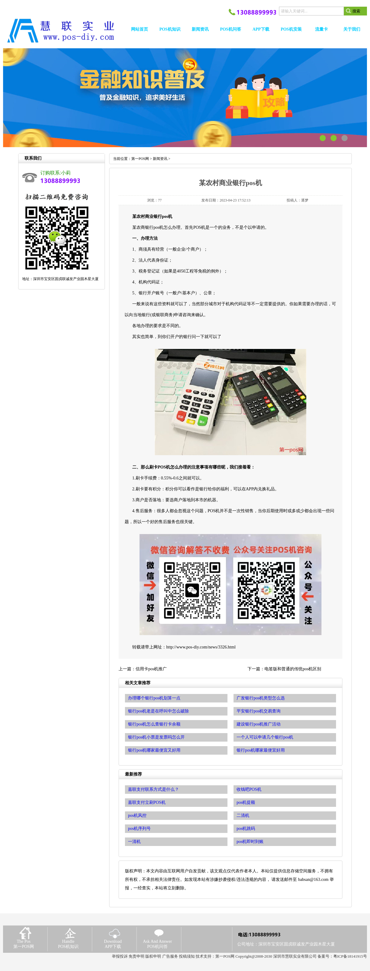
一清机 (134, 841)
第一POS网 (140, 159)
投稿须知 (187, 956)
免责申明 (136, 956)
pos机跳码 (246, 828)
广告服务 (170, 956)
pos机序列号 (139, 828)
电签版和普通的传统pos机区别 (292, 669)
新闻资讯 (160, 159)
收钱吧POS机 (249, 789)
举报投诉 (120, 956)
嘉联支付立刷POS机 (147, 802)
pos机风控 (137, 815)
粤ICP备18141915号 (350, 956)
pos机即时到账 (250, 841)
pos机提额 (246, 802)
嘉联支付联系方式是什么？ (153, 789)
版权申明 (153, 956)
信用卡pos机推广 (151, 669)
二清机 (243, 815)
